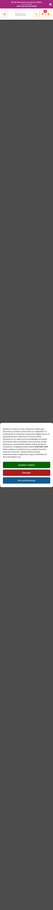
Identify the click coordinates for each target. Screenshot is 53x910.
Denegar (26, 472)
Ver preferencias (26, 480)
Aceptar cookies (26, 465)
